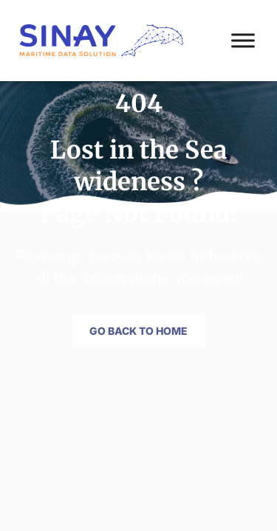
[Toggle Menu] (243, 40)
